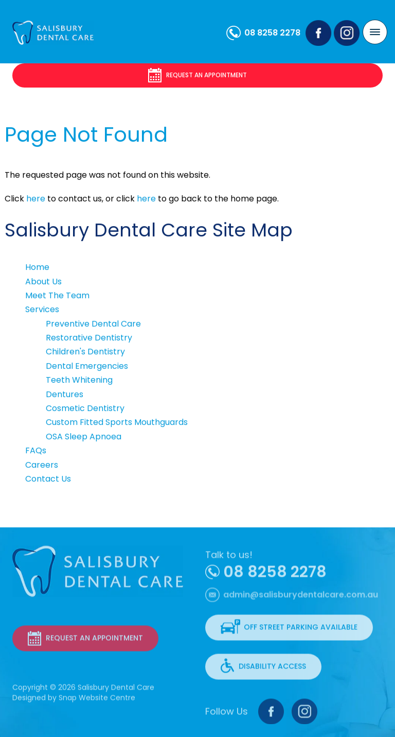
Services (42, 310)
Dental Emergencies (87, 366)
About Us (43, 281)
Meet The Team (57, 296)
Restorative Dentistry (89, 338)
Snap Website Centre (97, 699)
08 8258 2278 (273, 33)
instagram (347, 33)
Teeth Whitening (79, 380)
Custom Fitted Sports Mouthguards (117, 423)
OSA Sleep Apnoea (83, 436)
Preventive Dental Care (93, 324)
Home (37, 267)
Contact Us (48, 479)
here (35, 199)
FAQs (35, 451)
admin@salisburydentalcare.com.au (300, 599)
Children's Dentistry (85, 352)
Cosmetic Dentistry (85, 409)
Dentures (64, 394)
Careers (41, 465)
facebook (319, 33)
